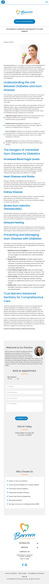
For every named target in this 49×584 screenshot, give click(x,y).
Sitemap (24, 576)
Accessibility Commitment (36, 573)
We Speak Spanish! (15, 500)
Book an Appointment (24, 21)
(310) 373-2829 (24, 559)
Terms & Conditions (11, 573)
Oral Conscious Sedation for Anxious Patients (24, 485)
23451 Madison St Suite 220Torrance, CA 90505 (25, 555)
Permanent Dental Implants (18, 489)
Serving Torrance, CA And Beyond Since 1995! (24, 504)
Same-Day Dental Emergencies (19, 496)
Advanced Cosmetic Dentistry (19, 493)
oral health (8, 71)
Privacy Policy (22, 573)
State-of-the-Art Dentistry (18, 481)
